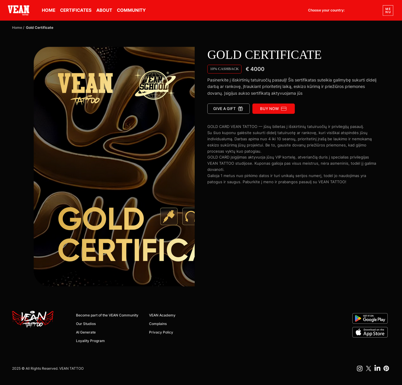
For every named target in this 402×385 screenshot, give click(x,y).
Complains (158, 323)
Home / (18, 27)
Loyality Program (90, 341)
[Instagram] (359, 368)
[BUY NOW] (273, 109)
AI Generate (86, 332)
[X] (368, 368)
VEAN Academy (162, 315)
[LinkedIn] (377, 368)
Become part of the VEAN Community (107, 315)
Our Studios (86, 323)
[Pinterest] (386, 368)
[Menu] (388, 10)
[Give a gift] (228, 109)
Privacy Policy (161, 332)
